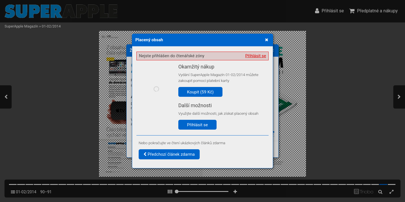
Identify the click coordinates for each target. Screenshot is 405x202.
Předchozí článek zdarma (169, 154)
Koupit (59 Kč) (200, 92)
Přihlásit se (255, 55)
